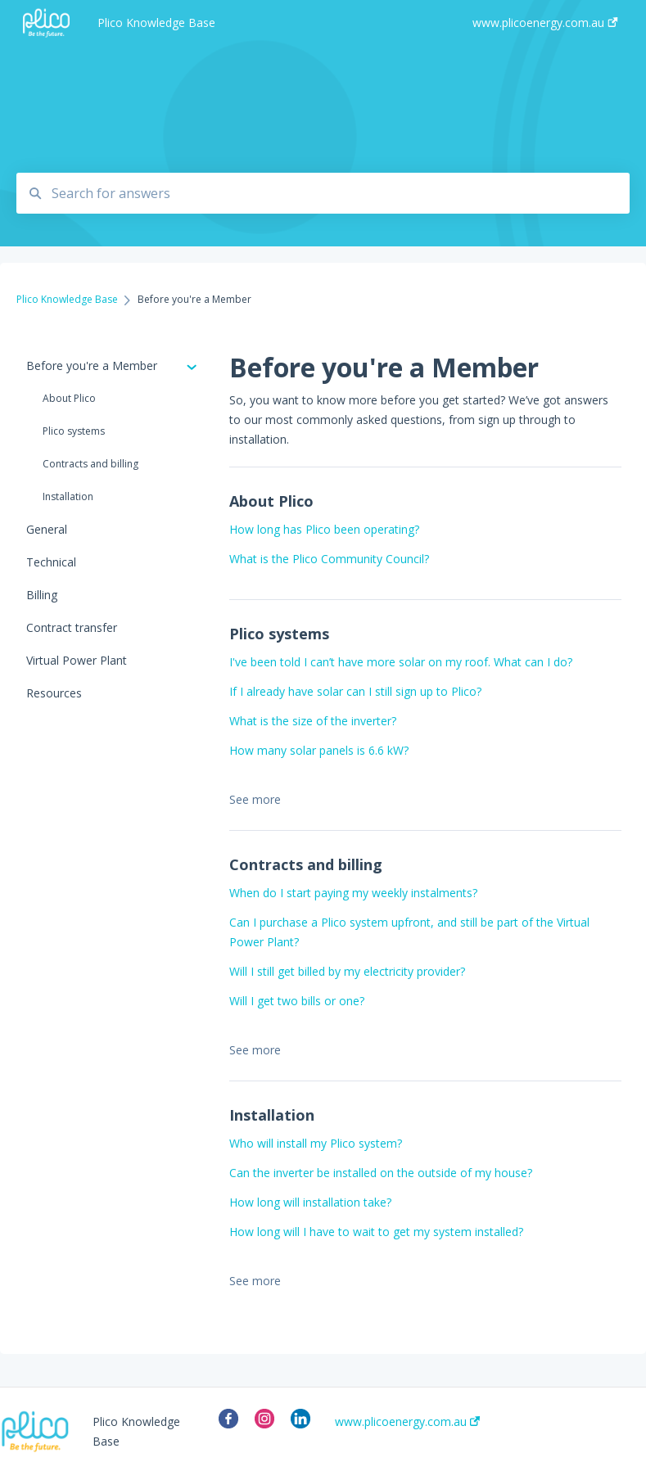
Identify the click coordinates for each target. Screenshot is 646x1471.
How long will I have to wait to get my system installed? (376, 1231)
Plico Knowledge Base (156, 22)
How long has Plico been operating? (324, 529)
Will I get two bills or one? (296, 1000)
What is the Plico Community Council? (329, 558)
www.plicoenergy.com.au (407, 1421)
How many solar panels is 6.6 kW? (319, 750)
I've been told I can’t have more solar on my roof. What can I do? (400, 662)
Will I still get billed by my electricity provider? (347, 971)
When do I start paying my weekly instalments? (353, 892)
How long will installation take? (310, 1202)
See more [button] (255, 799)
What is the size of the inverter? (312, 721)
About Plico (69, 398)
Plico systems (74, 431)
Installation (68, 496)
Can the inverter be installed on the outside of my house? (380, 1172)
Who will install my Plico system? (315, 1143)
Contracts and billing (90, 464)
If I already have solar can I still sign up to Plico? (355, 691)
